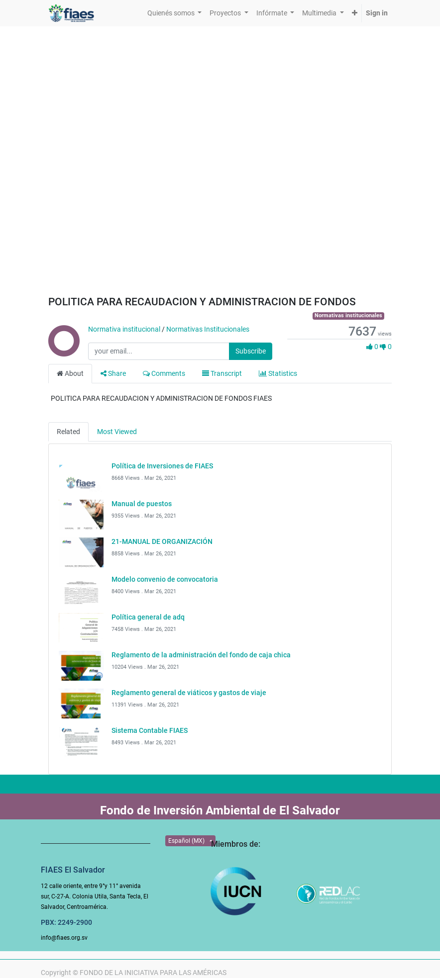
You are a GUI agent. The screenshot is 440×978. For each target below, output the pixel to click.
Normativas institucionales (348, 315)
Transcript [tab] (222, 373)
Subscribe (250, 351)
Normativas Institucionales (207, 329)
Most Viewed (117, 432)
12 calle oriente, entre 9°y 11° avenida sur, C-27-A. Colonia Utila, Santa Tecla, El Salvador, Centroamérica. (94, 896)
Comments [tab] (164, 373)
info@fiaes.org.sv (64, 937)
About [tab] (70, 373)
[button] (354, 13)
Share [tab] (113, 373)
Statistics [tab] (278, 373)
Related (68, 432)
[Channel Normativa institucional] (63, 352)
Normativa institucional (124, 329)
